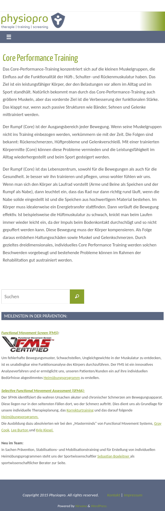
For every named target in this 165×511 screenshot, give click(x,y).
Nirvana (81, 506)
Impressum (133, 495)
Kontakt (113, 495)
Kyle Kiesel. (45, 430)
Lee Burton (20, 430)
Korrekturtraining (80, 410)
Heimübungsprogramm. (20, 417)
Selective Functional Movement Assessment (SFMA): (43, 390)
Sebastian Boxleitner (113, 456)
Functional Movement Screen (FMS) (29, 332)
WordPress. (99, 506)
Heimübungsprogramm (62, 377)
